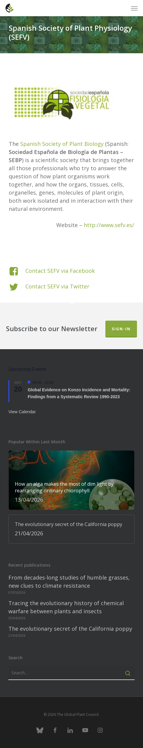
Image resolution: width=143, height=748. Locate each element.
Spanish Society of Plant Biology (62, 143)
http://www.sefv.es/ (109, 225)
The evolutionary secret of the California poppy (70, 628)
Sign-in (121, 328)
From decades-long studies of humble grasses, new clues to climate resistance (69, 581)
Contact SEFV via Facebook (60, 270)
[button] (134, 8)
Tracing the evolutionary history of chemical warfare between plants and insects (66, 607)
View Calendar (22, 411)
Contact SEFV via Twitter (57, 286)
